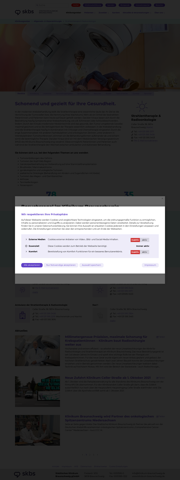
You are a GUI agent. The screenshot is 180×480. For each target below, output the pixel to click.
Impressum (150, 265)
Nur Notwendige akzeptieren (61, 265)
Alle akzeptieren (32, 265)
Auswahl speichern (91, 265)
